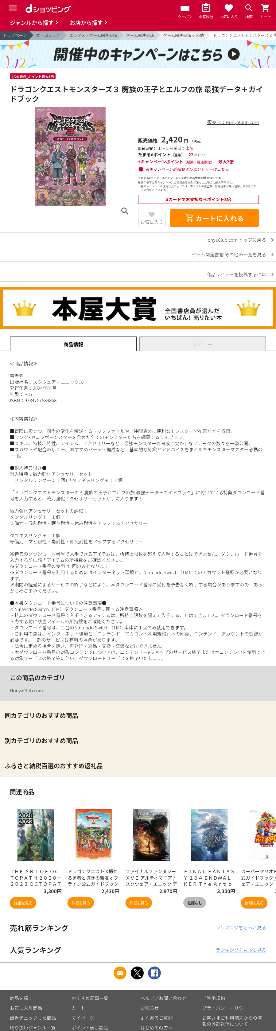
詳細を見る (23, 903)
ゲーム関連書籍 (140, 35)
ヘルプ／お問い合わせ (164, 998)
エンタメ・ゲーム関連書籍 (93, 35)
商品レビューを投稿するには (236, 274)
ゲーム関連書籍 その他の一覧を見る (229, 254)
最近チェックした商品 (33, 1017)
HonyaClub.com (26, 690)
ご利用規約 (213, 998)
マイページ (83, 1017)
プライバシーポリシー (225, 1008)
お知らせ (150, 1008)
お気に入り (151, 222)
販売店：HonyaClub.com (233, 122)
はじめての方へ (157, 1027)
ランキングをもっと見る (241, 927)
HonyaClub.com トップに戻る (235, 239)
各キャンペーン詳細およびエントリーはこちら (187, 169)
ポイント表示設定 (90, 1027)
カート (78, 1008)
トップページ (15, 35)
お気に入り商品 (26, 1008)
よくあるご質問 (157, 1017)
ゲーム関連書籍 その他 (183, 35)
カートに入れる (214, 218)
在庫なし (194, 903)
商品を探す (21, 998)
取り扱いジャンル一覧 (33, 1027)
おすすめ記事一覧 (90, 998)
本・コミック (48, 35)
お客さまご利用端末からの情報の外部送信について (232, 1020)
